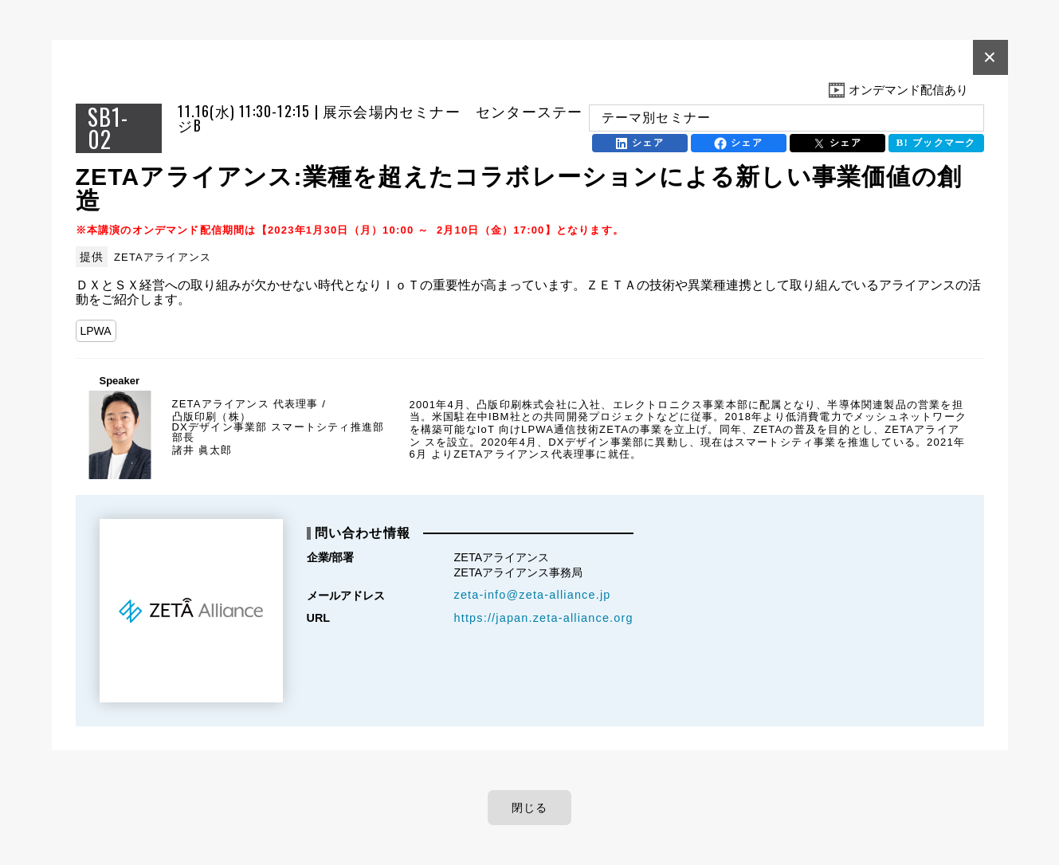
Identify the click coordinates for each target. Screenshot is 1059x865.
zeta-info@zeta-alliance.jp (532, 594)
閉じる (530, 807)
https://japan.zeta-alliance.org (543, 617)
